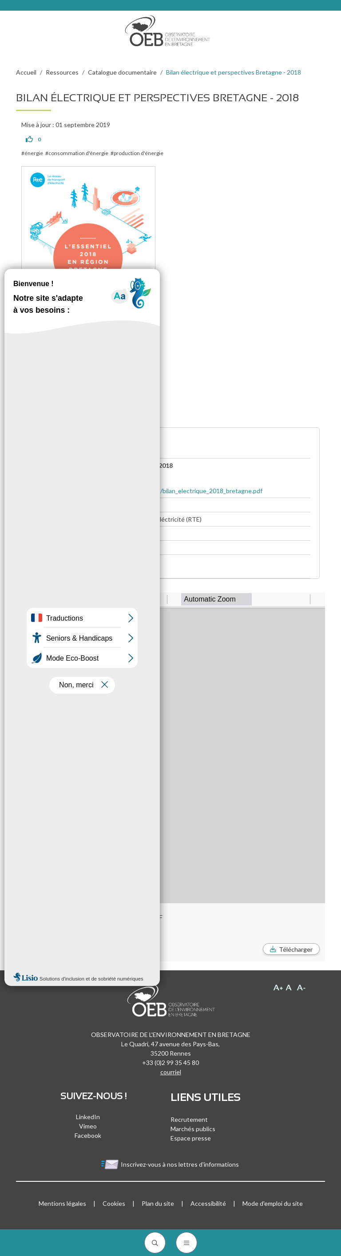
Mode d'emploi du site (272, 1203)
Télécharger (296, 949)
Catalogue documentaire (122, 72)
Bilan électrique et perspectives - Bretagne (90, 571)
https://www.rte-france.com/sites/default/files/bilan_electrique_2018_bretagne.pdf (146, 490)
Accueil (26, 72)
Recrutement (189, 1119)
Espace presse (190, 1138)
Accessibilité (208, 1203)
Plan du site (158, 1203)
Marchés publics (192, 1128)
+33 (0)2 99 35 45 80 (170, 1062)
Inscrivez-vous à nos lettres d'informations (170, 1164)
